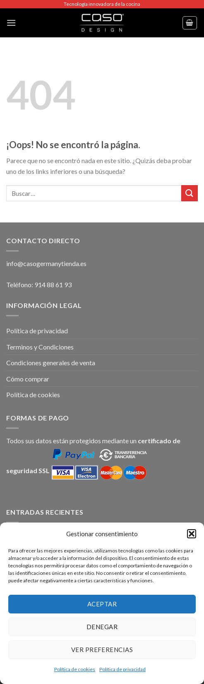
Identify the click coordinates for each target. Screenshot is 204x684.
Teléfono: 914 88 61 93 (39, 284)
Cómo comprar (27, 379)
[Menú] (11, 22)
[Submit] (189, 193)
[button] (191, 534)
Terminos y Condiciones (40, 347)
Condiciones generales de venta (50, 362)
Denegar (102, 626)
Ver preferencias (102, 649)
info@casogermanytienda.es (46, 263)
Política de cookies (74, 669)
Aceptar (102, 604)
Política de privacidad (122, 669)
